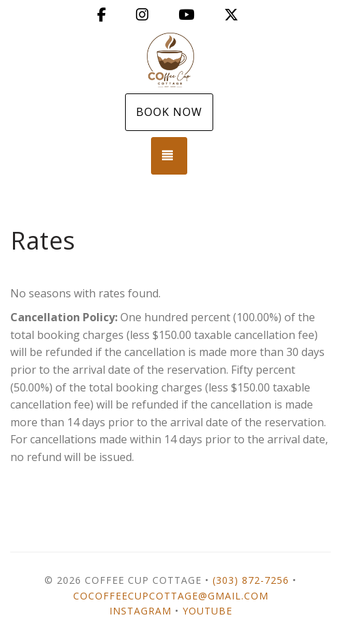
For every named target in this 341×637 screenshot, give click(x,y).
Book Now (169, 111)
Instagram (140, 610)
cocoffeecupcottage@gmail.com (171, 595)
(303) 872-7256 (251, 580)
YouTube (207, 610)
